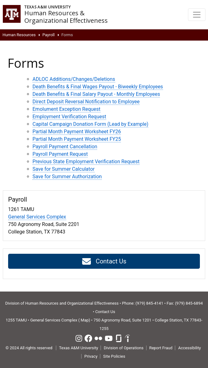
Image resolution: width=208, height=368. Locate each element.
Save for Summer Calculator (63, 169)
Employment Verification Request (69, 117)
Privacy (90, 356)
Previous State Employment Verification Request (86, 161)
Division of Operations (123, 348)
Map (85, 320)
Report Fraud (161, 348)
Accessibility (189, 348)
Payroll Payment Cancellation (64, 147)
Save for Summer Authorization (67, 176)
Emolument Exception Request (66, 109)
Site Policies (114, 356)
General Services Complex (37, 217)
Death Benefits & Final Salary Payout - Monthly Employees (96, 94)
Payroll (48, 34)
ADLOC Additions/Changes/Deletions (73, 79)
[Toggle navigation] (197, 14)
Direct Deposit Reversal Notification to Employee (86, 102)
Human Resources (19, 34)
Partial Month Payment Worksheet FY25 (76, 139)
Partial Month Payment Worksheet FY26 (76, 132)
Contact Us (105, 311)
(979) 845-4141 (149, 303)
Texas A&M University (78, 348)
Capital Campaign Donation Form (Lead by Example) (90, 124)
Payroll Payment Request (60, 154)
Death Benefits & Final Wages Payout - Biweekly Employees (97, 87)
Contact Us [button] (104, 261)
